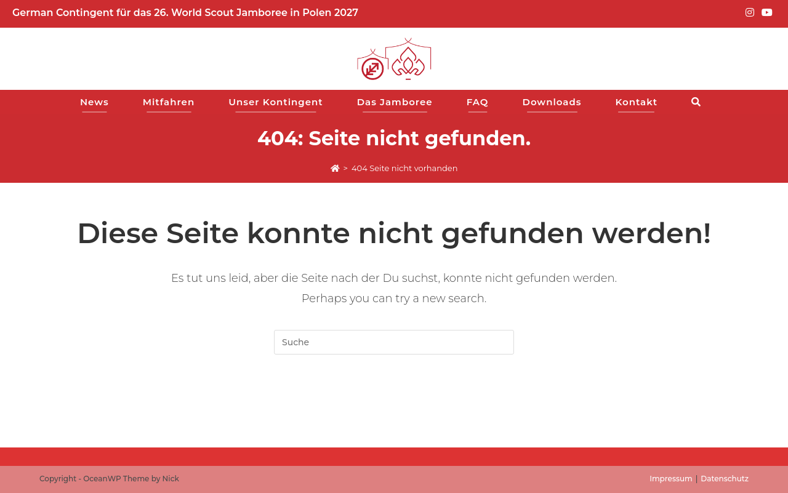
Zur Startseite (394, 404)
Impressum (671, 478)
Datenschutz (725, 478)
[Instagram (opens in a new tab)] (750, 13)
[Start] (335, 168)
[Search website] (700, 102)
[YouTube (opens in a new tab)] (765, 13)
